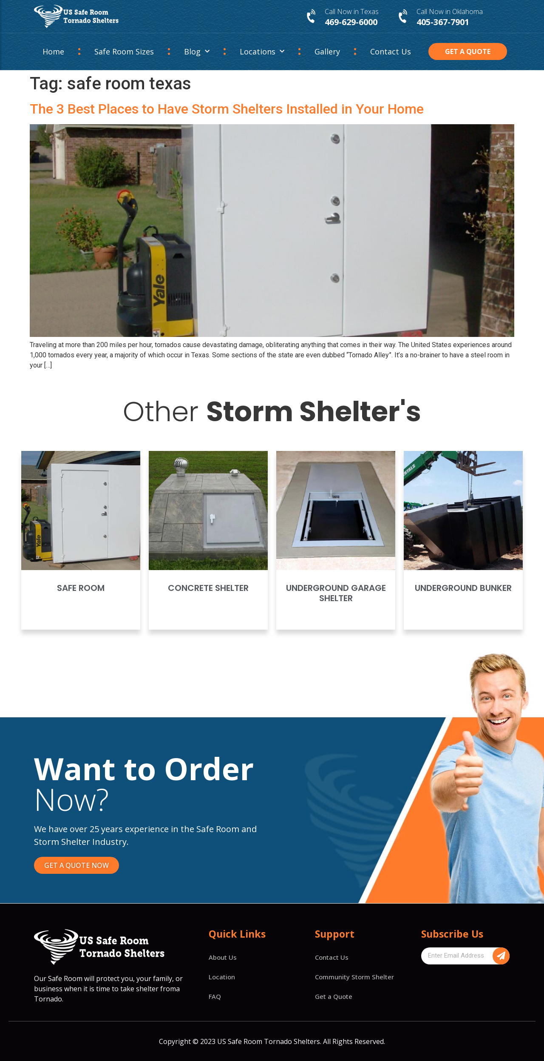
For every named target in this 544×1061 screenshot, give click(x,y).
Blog (197, 52)
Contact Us (390, 51)
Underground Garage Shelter (336, 593)
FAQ (215, 996)
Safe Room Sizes (124, 51)
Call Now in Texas (352, 11)
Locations (262, 52)
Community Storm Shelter (354, 977)
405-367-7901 (442, 22)
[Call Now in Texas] (312, 16)
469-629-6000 (351, 22)
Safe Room (81, 588)
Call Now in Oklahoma (449, 11)
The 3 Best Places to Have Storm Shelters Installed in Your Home (227, 109)
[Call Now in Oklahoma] (403, 16)
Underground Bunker (463, 588)
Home (53, 51)
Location (222, 977)
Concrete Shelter (208, 588)
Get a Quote (333, 996)
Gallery (327, 51)
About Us (223, 957)
